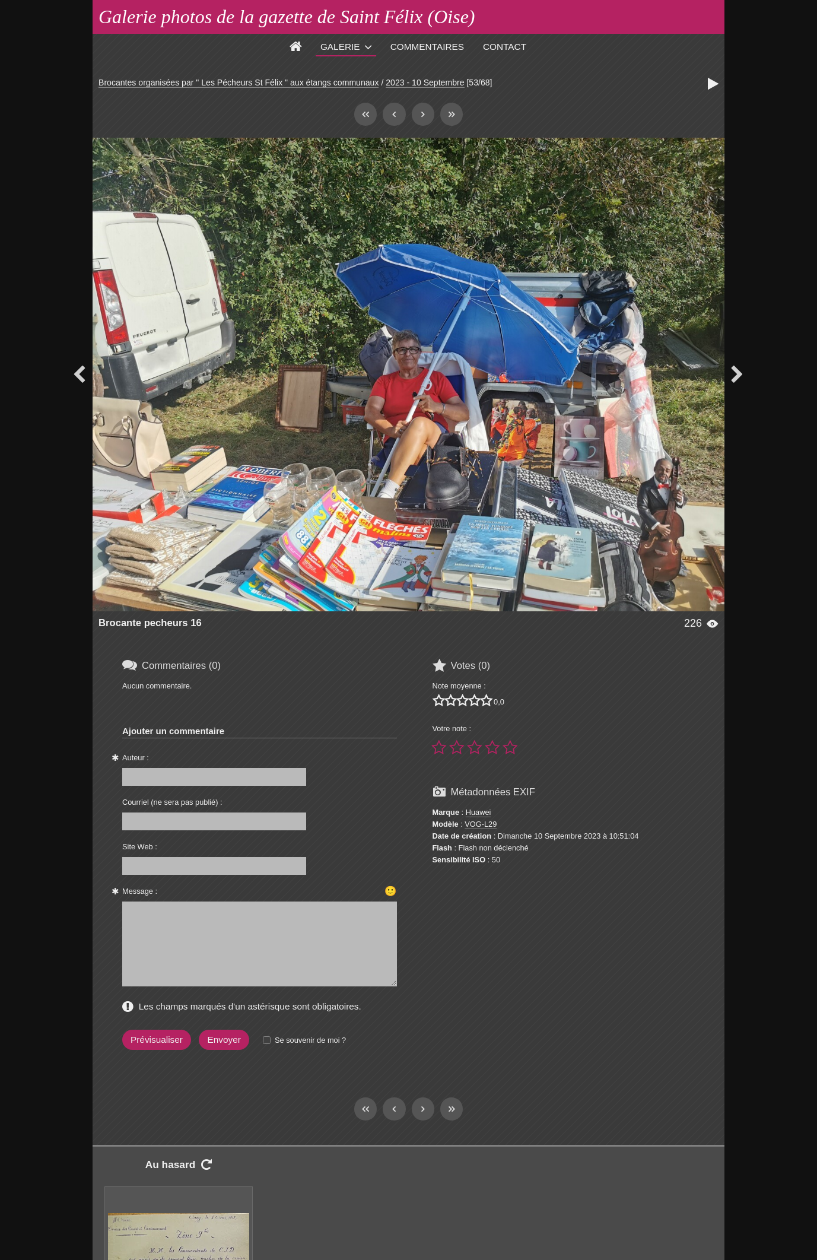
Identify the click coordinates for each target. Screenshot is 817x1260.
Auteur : (135, 757)
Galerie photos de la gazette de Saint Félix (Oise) (286, 16)
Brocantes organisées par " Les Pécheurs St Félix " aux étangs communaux (238, 82)
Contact (504, 47)
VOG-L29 (481, 824)
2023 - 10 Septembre (425, 82)
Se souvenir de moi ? (310, 1040)
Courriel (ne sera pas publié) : (172, 802)
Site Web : (139, 846)
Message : (139, 891)
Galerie (340, 47)
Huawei (478, 812)
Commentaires (427, 47)
